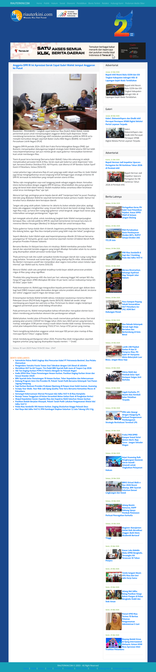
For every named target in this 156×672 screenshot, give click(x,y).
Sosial (62, 3)
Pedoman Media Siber (135, 3)
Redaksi (105, 3)
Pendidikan (82, 3)
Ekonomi (71, 3)
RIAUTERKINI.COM (20, 3)
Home (39, 3)
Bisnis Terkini (94, 3)
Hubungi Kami (117, 3)
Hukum (54, 3)
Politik (46, 3)
